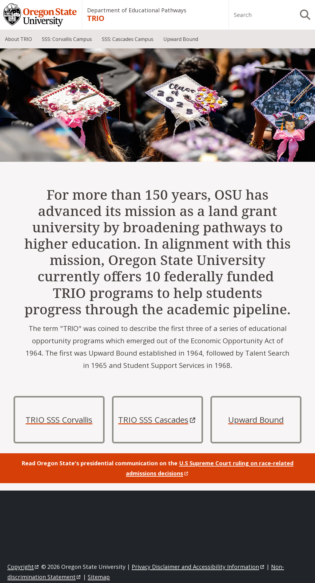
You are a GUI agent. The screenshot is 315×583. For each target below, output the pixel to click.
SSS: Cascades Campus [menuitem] (128, 39)
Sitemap (99, 577)
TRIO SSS (157, 419)
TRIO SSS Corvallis (59, 419)
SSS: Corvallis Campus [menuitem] (67, 39)
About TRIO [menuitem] (18, 39)
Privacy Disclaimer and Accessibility (198, 566)
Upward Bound (256, 419)
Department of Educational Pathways (136, 10)
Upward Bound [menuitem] (180, 39)
